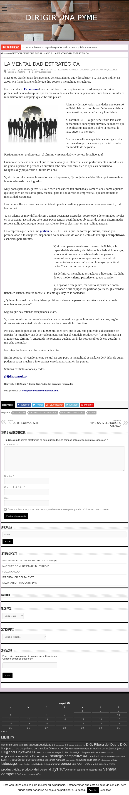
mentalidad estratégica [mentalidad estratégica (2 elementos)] (39, 764)
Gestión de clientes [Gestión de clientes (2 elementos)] (108, 757)
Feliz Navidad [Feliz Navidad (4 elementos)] (91, 756)
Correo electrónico (14, 487)
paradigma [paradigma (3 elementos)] (54, 764)
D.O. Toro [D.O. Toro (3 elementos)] (14, 748)
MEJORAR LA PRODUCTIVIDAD (20, 582)
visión (92, 413)
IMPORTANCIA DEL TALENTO (18, 577)
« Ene (4, 731)
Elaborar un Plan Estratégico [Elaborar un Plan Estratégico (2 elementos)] (49, 752)
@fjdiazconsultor (15, 376)
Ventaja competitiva (72, 413)
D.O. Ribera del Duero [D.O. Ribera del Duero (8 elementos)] (102, 744)
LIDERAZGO (85, 70)
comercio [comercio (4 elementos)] (6, 744)
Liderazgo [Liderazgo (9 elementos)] (9, 764)
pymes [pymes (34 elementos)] (59, 769)
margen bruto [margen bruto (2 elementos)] (23, 764)
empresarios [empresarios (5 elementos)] (9, 756)
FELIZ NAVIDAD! (11, 571)
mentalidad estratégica (43, 413)
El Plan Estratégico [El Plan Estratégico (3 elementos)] (71, 752)
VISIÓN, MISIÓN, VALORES (104, 70)
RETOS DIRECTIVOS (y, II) (26, 421)
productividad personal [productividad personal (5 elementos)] (36, 769)
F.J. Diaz (11, 70)
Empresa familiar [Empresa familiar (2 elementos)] (106, 752)
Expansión (31, 89)
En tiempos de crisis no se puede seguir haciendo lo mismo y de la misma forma (60, 47)
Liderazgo (19, 413)
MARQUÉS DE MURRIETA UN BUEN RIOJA (26, 566)
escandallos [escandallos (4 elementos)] (24, 756)
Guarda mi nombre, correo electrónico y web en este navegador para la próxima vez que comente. (58, 509)
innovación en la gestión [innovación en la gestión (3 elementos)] (88, 760)
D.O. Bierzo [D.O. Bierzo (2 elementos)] (69, 745)
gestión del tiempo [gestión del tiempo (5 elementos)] (22, 759)
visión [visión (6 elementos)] (37, 774)
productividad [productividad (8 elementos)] (11, 769)
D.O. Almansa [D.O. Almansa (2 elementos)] (58, 745)
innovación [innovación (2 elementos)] (70, 760)
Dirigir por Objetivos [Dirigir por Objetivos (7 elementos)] (15, 752)
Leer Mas (105, 789)
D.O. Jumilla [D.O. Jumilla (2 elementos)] (80, 745)
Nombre (9, 476)
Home (5, 53)
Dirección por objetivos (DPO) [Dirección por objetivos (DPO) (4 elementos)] (107, 748)
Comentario (11, 444)
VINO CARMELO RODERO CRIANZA (103, 423)
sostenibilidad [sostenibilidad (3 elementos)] (95, 769)
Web (6, 498)
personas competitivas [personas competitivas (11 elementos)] (79, 763)
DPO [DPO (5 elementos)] (33, 752)
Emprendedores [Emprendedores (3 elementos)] (90, 752)
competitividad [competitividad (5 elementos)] (42, 744)
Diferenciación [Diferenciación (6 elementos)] (58, 748)
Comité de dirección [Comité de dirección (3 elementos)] (23, 745)
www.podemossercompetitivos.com (40, 390)
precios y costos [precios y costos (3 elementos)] (107, 764)
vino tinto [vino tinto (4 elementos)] (27, 774)
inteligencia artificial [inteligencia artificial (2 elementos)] (109, 760)
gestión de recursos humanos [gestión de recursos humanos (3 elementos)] (50, 760)
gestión (44, 231)
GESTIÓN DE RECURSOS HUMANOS (31, 53)
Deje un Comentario (16, 72)
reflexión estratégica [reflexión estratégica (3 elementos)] (78, 769)
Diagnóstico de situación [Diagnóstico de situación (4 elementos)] (34, 748)
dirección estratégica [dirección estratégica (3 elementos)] (79, 748)
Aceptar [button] (93, 790)
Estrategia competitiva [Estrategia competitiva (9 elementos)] (65, 756)
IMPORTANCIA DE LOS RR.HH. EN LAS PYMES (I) (30, 560)
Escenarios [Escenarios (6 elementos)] (39, 756)
